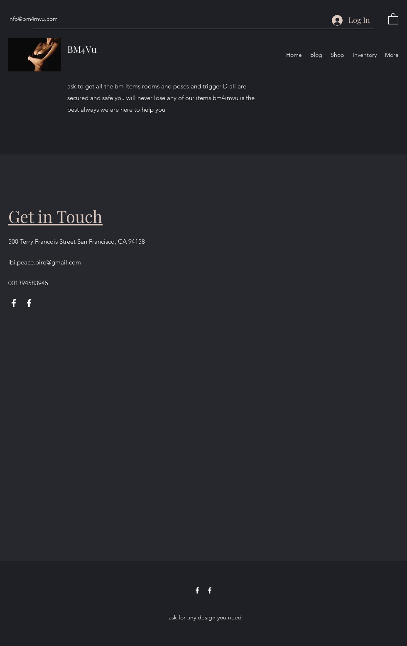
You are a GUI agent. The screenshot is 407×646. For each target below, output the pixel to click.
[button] (393, 18)
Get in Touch (55, 216)
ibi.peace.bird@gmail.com (44, 262)
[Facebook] (13, 303)
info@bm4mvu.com (33, 18)
